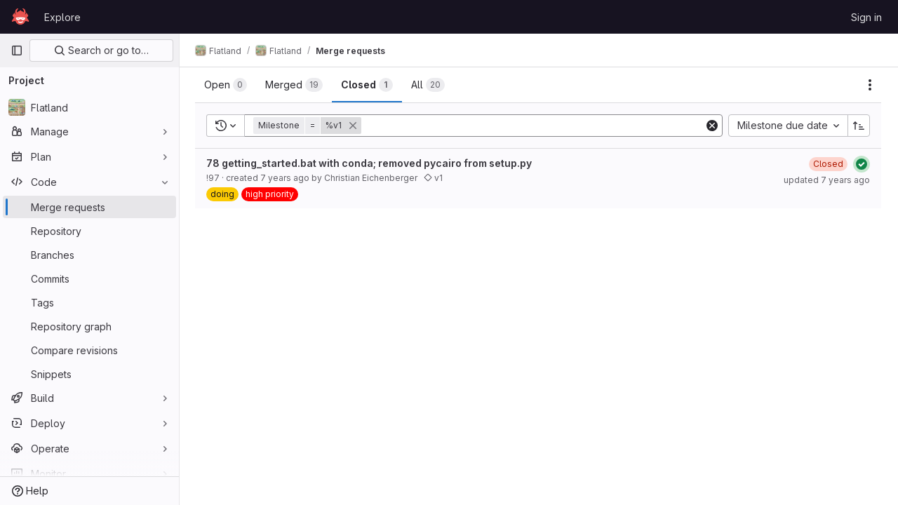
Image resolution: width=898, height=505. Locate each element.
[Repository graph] (89, 326)
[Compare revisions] (89, 350)
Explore (62, 17)
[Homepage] (20, 17)
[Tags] (89, 302)
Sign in (866, 17)
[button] (310, 125)
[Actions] (870, 85)
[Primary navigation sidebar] (17, 50)
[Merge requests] (89, 207)
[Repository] (89, 231)
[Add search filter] (535, 125)
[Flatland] (89, 107)
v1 (434, 178)
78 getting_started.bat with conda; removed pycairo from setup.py (370, 163)
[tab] (226, 84)
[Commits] (89, 278)
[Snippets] (89, 374)
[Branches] (89, 254)
